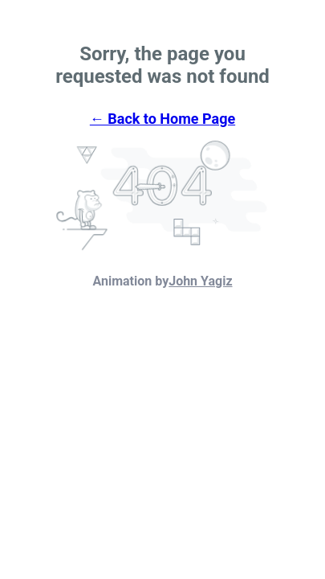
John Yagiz (200, 281)
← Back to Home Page (162, 118)
